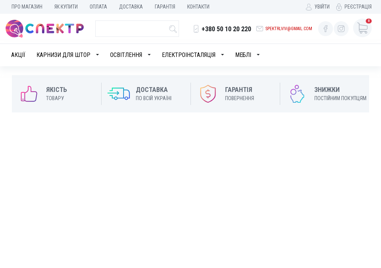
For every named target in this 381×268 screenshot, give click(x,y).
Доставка (131, 7)
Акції (18, 54)
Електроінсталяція (188, 54)
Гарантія (165, 7)
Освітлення (126, 54)
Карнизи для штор (63, 54)
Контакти (198, 7)
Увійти (322, 7)
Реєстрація (358, 7)
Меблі (243, 54)
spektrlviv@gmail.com (288, 28)
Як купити (66, 7)
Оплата (98, 7)
